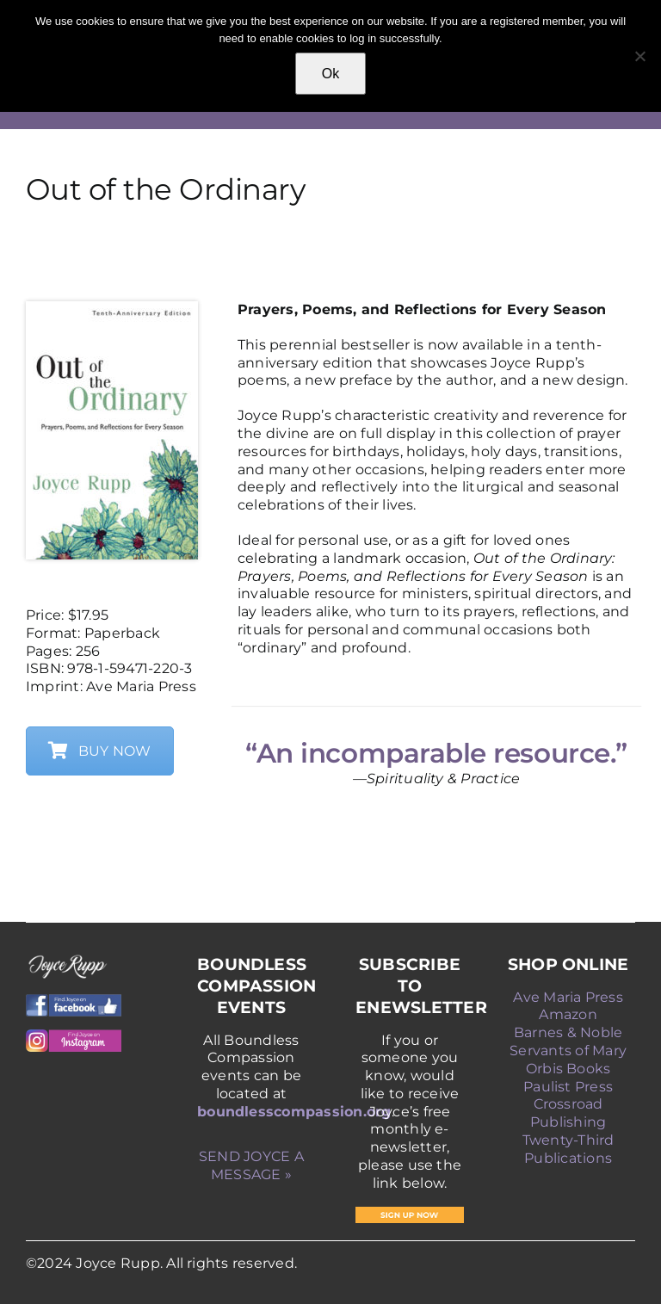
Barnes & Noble (568, 1032)
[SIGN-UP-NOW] (409, 1213)
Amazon (567, 1014)
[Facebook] (73, 1000)
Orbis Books (568, 1068)
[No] (639, 56)
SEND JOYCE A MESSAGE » (251, 1165)
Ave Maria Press (568, 997)
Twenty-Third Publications (568, 1149)
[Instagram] (73, 1036)
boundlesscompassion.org (294, 1111)
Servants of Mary (568, 1050)
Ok (330, 73)
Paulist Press (568, 1086)
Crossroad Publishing (568, 1113)
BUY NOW (99, 751)
